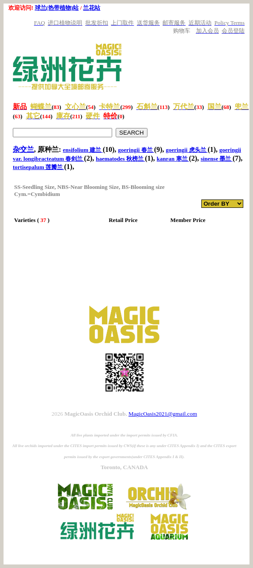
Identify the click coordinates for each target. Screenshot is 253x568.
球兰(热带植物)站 (57, 7)
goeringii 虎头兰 (187, 150)
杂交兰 (23, 149)
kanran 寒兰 (173, 158)
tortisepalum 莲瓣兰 (38, 167)
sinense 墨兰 (216, 158)
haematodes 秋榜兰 (120, 158)
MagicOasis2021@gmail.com (162, 413)
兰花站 (91, 7)
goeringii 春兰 (136, 150)
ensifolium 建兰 (82, 150)
